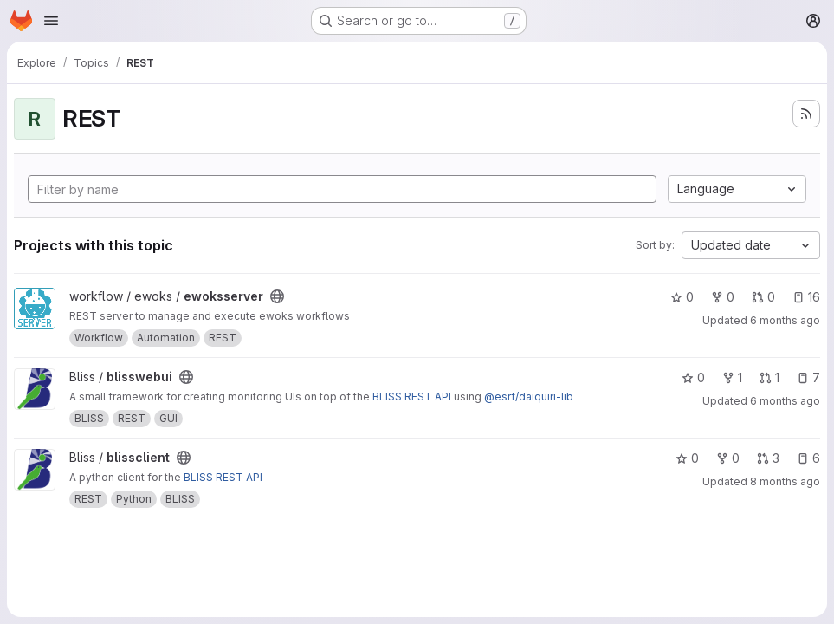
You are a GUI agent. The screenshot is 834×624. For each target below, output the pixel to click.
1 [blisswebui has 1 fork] (732, 377)
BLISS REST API (411, 396)
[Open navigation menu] (51, 21)
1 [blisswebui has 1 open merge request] (769, 377)
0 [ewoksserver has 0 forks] (722, 296)
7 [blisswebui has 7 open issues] (808, 377)
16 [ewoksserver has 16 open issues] (806, 296)
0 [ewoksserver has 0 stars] (682, 296)
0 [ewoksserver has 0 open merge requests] (763, 296)
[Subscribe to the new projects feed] (806, 113)
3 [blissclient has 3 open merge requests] (768, 458)
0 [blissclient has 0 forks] (728, 458)
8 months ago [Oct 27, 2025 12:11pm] (785, 481)
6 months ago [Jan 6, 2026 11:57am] (785, 400)
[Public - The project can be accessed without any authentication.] (277, 296)
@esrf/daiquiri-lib (528, 396)
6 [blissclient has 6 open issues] (808, 458)
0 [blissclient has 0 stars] (687, 458)
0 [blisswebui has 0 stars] (693, 377)
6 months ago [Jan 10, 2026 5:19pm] (785, 320)
